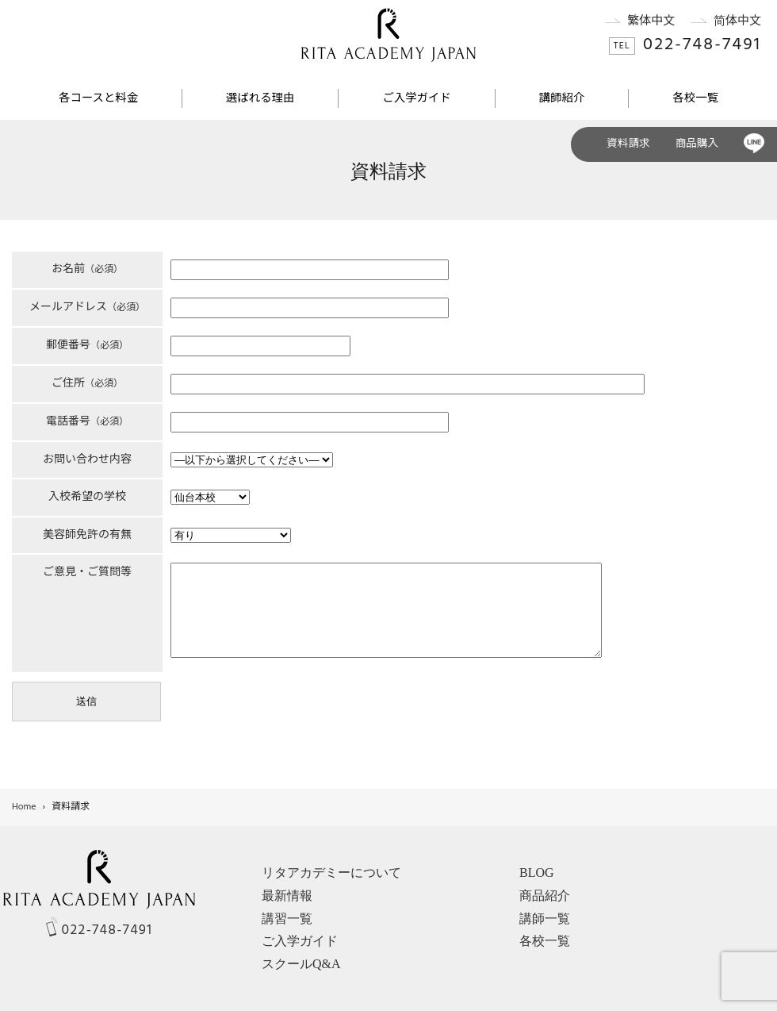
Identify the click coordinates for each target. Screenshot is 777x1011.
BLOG (536, 872)
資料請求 (628, 144)
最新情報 (287, 895)
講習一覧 (287, 918)
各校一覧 (695, 99)
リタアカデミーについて (331, 872)
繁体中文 (632, 21)
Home (24, 807)
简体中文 (718, 21)
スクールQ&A (301, 964)
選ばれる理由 (260, 99)
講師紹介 (562, 99)
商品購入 (697, 144)
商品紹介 (544, 895)
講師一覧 (544, 918)
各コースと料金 (98, 99)
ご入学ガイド (416, 99)
